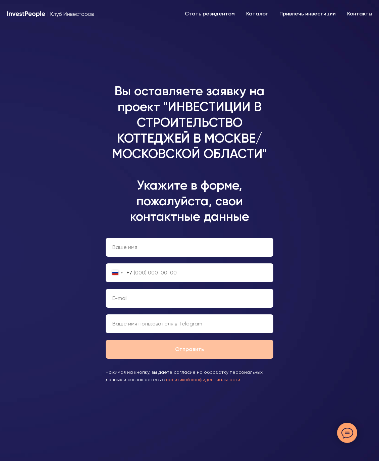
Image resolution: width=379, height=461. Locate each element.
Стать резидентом (210, 13)
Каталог (257, 13)
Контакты (359, 13)
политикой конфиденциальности (203, 379)
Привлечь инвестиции (307, 13)
